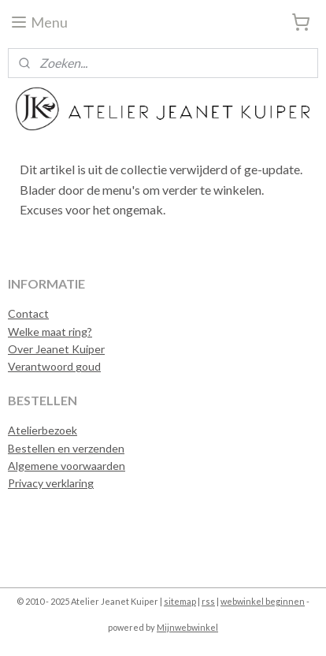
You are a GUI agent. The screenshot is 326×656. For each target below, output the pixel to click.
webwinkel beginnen (262, 601)
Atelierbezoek (42, 430)
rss (208, 601)
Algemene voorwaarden (66, 465)
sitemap (180, 601)
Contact (28, 313)
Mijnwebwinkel (187, 627)
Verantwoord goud (54, 366)
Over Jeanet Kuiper (56, 349)
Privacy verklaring (51, 483)
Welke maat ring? (50, 331)
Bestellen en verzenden (66, 448)
